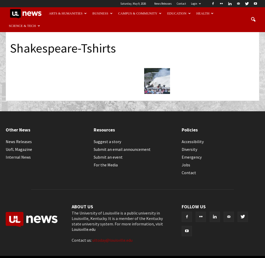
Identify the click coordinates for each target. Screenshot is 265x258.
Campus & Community (140, 13)
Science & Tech (24, 26)
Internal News (18, 157)
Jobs (186, 164)
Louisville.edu (83, 229)
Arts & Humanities (68, 13)
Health (205, 13)
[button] (253, 19)
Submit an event (108, 157)
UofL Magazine (19, 149)
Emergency (192, 157)
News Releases (163, 3)
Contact (181, 3)
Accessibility (193, 141)
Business (102, 13)
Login (196, 3)
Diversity (189, 149)
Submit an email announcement (122, 149)
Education (179, 13)
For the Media (106, 164)
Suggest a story (107, 141)
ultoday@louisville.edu (112, 240)
